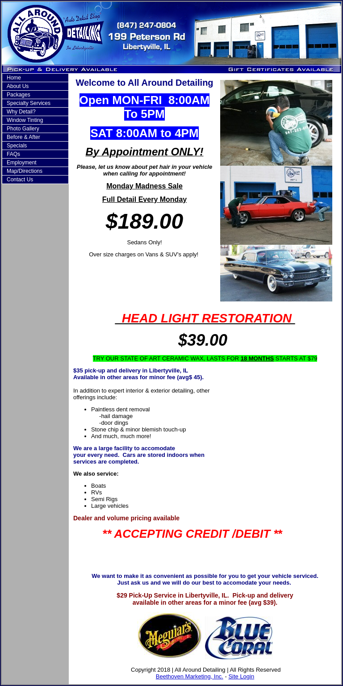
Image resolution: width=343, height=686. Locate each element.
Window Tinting (25, 120)
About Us (18, 86)
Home (14, 78)
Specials (17, 145)
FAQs (13, 154)
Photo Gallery (23, 128)
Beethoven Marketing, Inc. (189, 676)
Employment (22, 162)
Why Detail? (21, 112)
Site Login (241, 676)
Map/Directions (24, 171)
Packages (18, 95)
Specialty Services (28, 103)
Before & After (23, 137)
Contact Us (20, 179)
